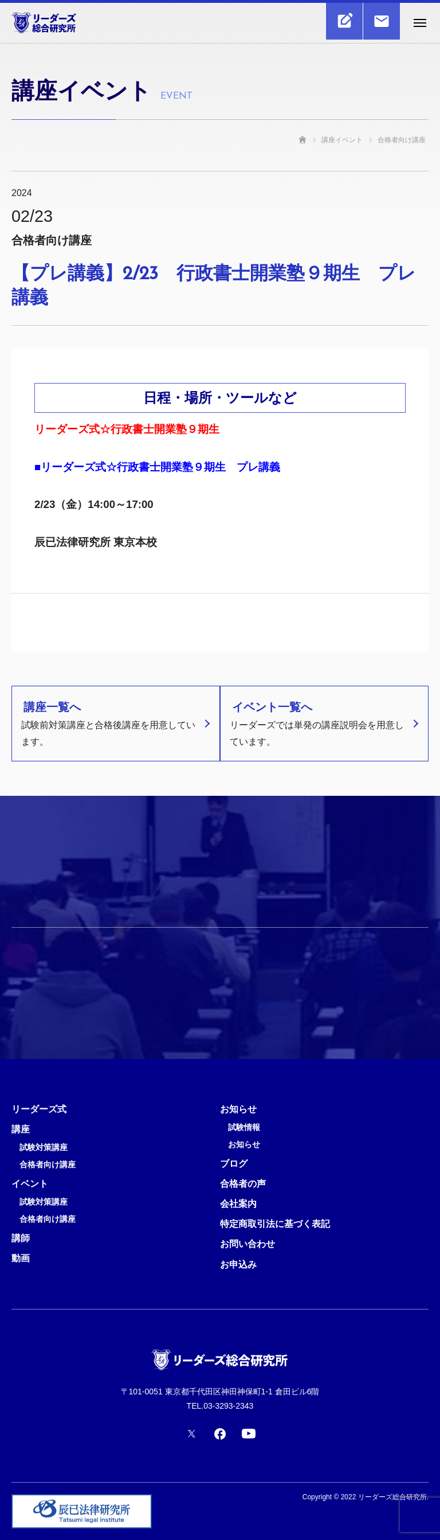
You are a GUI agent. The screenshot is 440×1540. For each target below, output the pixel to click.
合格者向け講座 (47, 1164)
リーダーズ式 (38, 1109)
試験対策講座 (43, 1147)
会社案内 (238, 1204)
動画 (20, 1258)
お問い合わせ (247, 1244)
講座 (20, 1129)
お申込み (238, 1264)
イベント (29, 1184)
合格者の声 (243, 1184)
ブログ (233, 1163)
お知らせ (238, 1109)
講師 (20, 1238)
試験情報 (244, 1127)
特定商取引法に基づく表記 (275, 1224)
